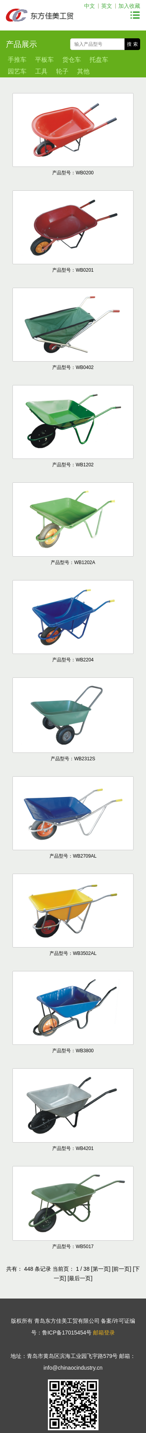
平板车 (44, 59)
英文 (106, 6)
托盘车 (99, 59)
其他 (83, 71)
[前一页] (121, 1269)
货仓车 (71, 59)
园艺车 (17, 71)
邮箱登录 (104, 1332)
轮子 (62, 71)
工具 (41, 71)
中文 (89, 6)
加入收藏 (129, 6)
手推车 (17, 59)
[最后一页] (80, 1278)
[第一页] (101, 1269)
